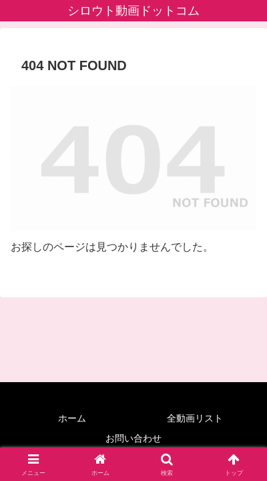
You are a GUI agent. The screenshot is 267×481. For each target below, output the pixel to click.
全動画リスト (195, 418)
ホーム (72, 418)
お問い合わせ (133, 438)
